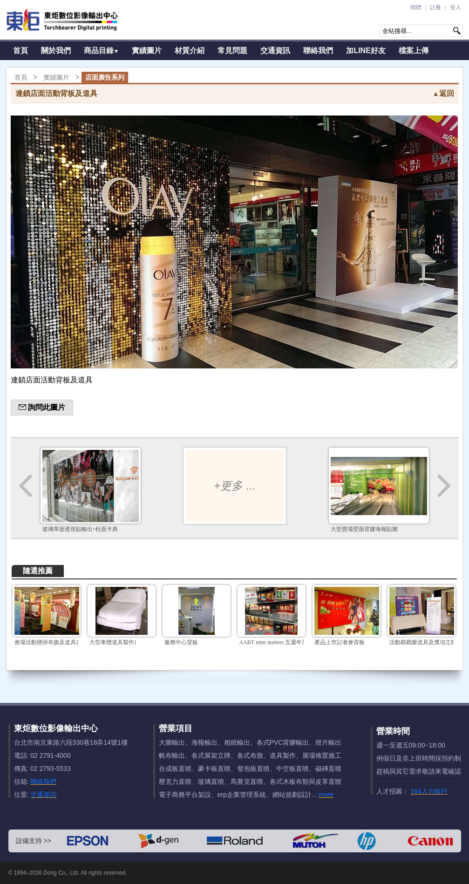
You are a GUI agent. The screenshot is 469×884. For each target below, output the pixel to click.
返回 (443, 93)
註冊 (435, 7)
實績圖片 (147, 50)
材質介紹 (189, 50)
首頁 (20, 50)
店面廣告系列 (104, 77)
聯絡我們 (318, 50)
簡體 (415, 7)
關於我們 (56, 50)
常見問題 (232, 50)
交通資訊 (275, 50)
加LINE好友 (365, 50)
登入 (455, 7)
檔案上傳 (413, 50)
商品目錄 (101, 50)
